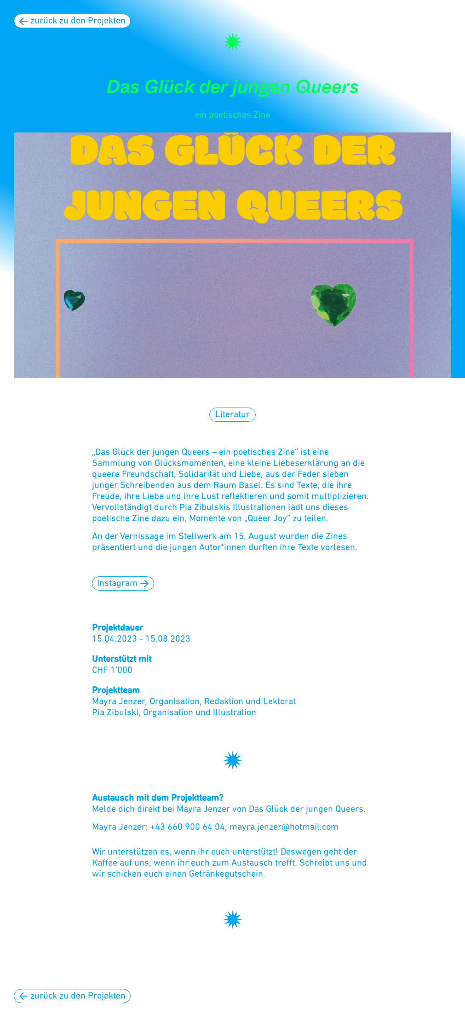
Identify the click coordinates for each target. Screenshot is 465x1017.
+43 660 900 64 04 (187, 827)
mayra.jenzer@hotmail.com (284, 827)
